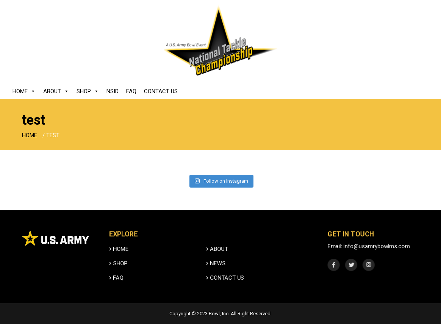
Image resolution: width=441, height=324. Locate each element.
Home (24, 91)
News (216, 271)
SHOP (118, 271)
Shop (88, 91)
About (56, 91)
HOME (119, 256)
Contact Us (161, 91)
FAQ (131, 91)
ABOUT (217, 256)
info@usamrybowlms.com (376, 254)
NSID (112, 91)
